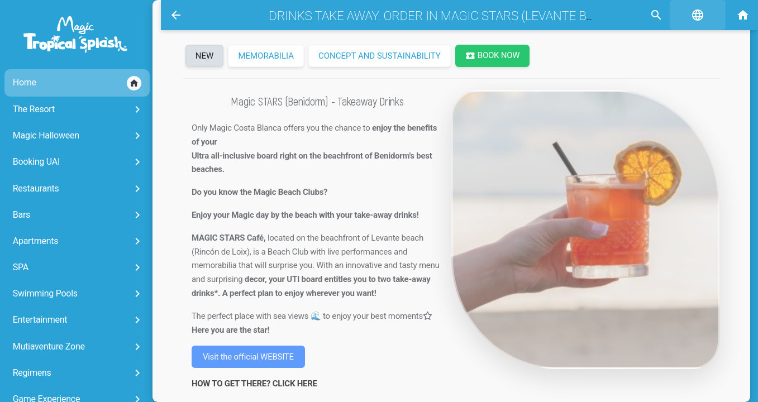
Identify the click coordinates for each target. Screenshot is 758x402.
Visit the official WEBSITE (247, 357)
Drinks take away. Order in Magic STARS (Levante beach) (436, 15)
